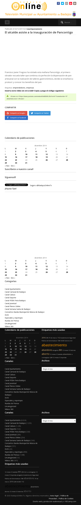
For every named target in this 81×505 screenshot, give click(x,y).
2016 (43, 337)
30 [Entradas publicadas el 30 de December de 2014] (16, 162)
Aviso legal (54, 495)
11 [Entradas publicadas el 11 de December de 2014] (36, 154)
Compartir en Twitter (41, 113)
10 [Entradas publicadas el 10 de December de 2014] (26, 154)
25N (47, 337)
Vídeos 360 (9, 326)
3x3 (71, 340)
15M (59, 340)
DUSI (7, 315)
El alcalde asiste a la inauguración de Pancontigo (39, 32)
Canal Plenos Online (12, 306)
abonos (67, 340)
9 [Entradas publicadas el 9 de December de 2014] (15, 154)
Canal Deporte (10, 297)
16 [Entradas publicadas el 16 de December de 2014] (16, 157)
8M (60, 349)
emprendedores (19, 88)
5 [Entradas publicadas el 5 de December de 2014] (46, 151)
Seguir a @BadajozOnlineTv (41, 185)
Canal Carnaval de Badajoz (15, 291)
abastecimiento (54, 344)
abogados (55, 350)
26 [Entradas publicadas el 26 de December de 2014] (47, 160)
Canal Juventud (10, 303)
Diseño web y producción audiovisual (47, 501)
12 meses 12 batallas (56, 354)
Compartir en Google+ (18, 113)
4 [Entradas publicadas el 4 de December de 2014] (35, 151)
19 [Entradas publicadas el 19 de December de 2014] (47, 157)
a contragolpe (31, 472)
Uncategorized (10, 323)
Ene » (13, 165)
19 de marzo (53, 337)
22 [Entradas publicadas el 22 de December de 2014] (6, 160)
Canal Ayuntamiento (34, 29)
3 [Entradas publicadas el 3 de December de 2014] (25, 151)
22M (51, 357)
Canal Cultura (10, 294)
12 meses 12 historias (68, 350)
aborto (45, 353)
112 (58, 337)
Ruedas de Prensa (12, 320)
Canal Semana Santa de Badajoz (17, 309)
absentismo (67, 354)
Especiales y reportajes (14, 317)
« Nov (7, 165)
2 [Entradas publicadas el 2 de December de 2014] (15, 151)
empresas (30, 88)
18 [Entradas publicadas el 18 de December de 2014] (36, 157)
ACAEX (63, 340)
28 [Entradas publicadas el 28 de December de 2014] (67, 160)
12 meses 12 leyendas (59, 357)
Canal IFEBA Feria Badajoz (15, 300)
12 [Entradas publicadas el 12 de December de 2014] (47, 154)
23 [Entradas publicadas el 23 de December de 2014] (16, 160)
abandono (47, 349)
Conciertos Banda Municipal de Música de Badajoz (24, 312)
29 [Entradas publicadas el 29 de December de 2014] (6, 162)
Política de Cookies (66, 498)
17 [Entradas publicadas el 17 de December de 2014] (26, 157)
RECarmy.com (70, 501)
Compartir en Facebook (18, 118)
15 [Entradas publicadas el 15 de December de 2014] (6, 157)
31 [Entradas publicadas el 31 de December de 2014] (26, 162)
